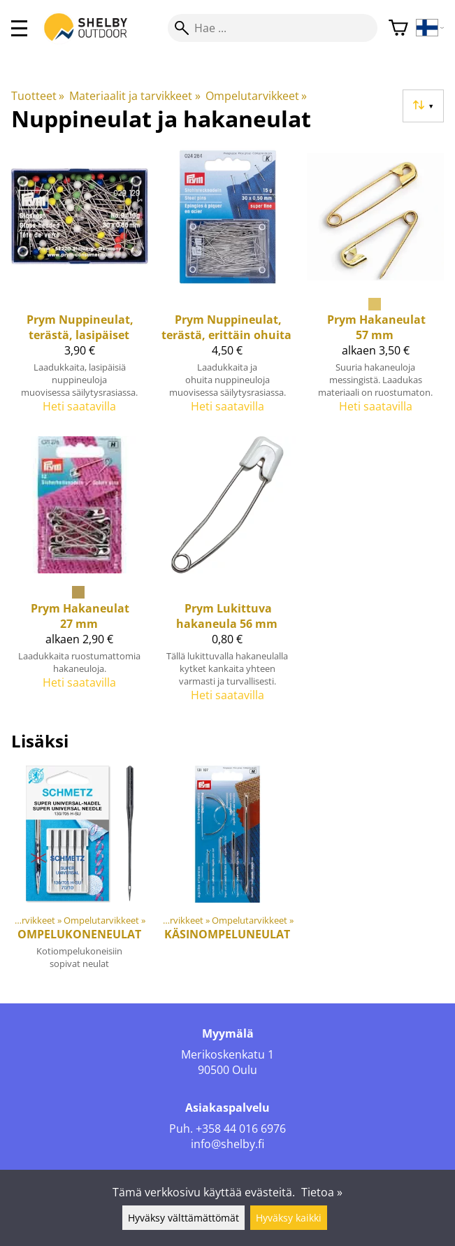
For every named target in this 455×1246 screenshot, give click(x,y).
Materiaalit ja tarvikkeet (134, 95)
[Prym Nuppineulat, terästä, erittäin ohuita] (227, 286)
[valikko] (19, 28)
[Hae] (272, 28)
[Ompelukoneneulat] (79, 873)
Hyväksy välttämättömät (183, 1217)
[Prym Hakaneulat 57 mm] (375, 286)
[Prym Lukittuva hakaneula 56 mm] (227, 574)
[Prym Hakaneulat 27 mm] (79, 574)
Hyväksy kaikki (289, 1217)
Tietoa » (321, 1192)
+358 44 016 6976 (241, 1128)
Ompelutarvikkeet (256, 95)
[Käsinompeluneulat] (227, 873)
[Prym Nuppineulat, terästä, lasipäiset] (79, 286)
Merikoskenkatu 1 (227, 1054)
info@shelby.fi (227, 1144)
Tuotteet (37, 95)
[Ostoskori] (398, 28)
